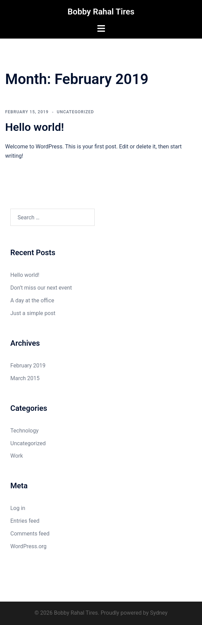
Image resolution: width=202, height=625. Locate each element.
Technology (24, 430)
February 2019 (27, 365)
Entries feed (25, 521)
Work (16, 455)
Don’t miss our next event (41, 287)
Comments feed (30, 533)
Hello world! (34, 127)
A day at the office (32, 300)
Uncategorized (75, 112)
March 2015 (25, 378)
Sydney (159, 613)
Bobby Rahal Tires (100, 12)
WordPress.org (28, 546)
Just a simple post (32, 313)
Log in (17, 508)
